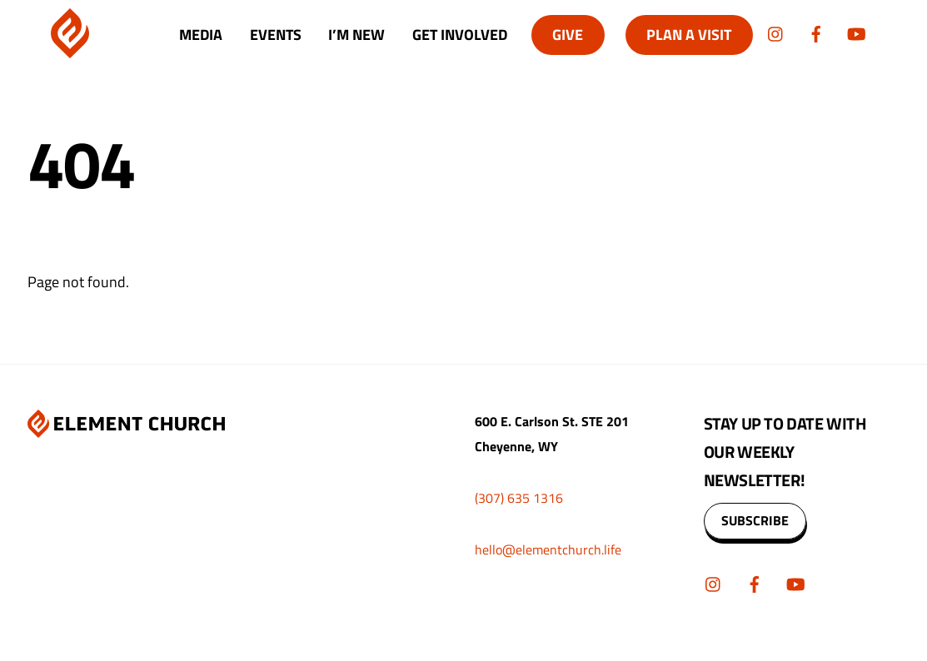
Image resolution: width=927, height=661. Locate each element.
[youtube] (856, 32)
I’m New (356, 34)
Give (567, 34)
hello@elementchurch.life (548, 549)
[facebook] (816, 32)
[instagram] (776, 32)
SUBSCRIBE (755, 520)
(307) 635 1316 (519, 498)
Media (200, 34)
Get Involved (459, 34)
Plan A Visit (688, 34)
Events (276, 34)
